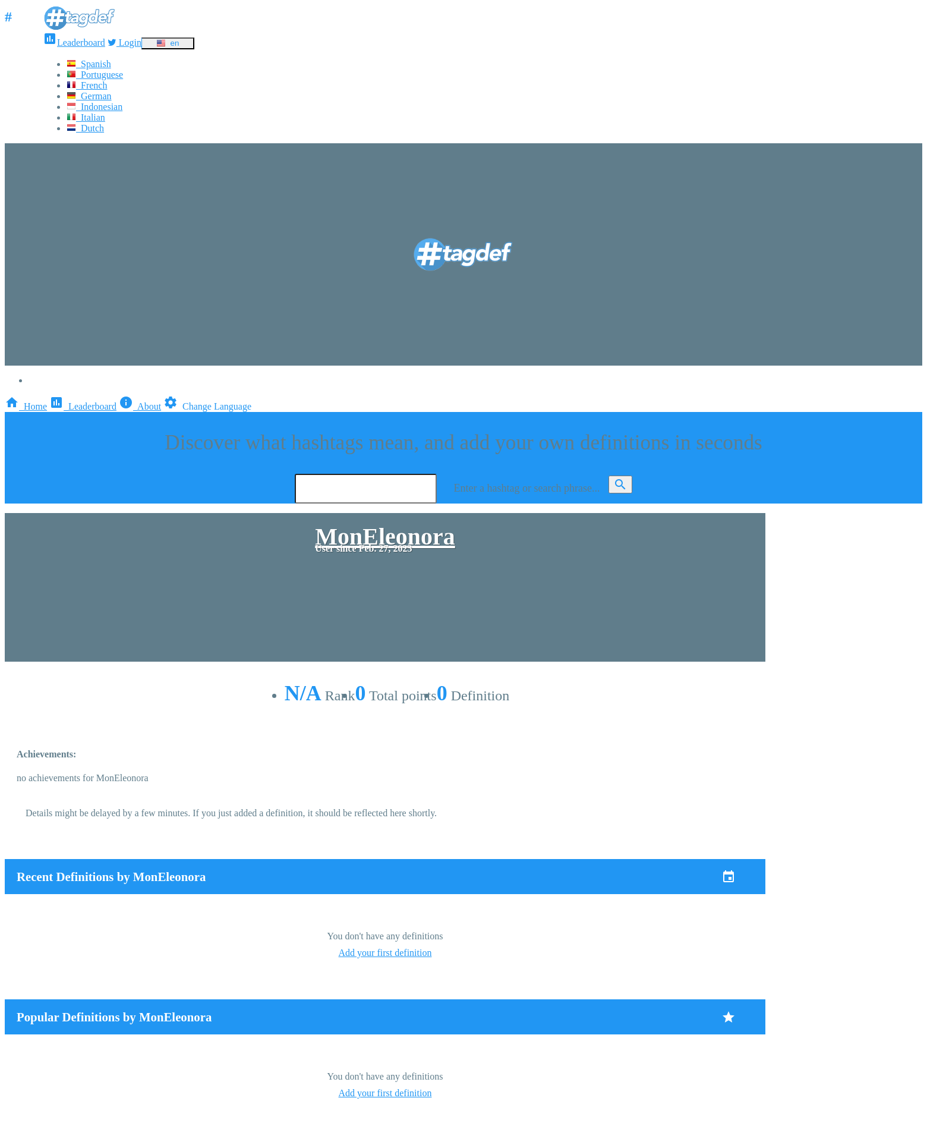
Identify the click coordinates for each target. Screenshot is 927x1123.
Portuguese (95, 75)
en (167, 43)
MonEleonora (385, 536)
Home (26, 406)
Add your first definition (385, 953)
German (89, 96)
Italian (86, 117)
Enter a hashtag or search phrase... (527, 488)
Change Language (207, 406)
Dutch (85, 128)
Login (124, 42)
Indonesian (94, 107)
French (87, 85)
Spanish (89, 64)
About (140, 406)
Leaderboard (74, 42)
